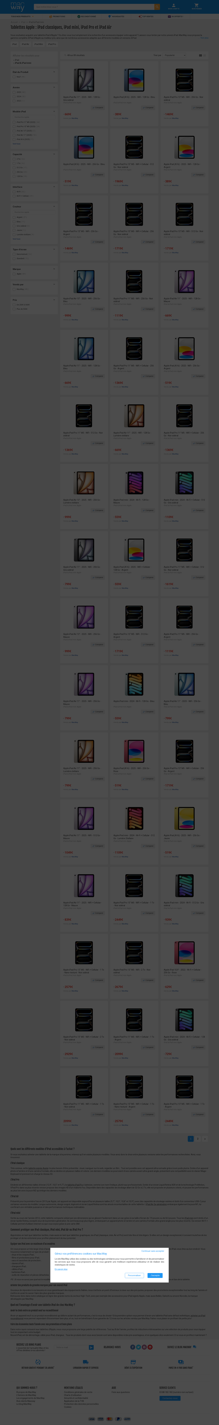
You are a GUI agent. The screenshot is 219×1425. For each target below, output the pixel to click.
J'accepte (155, 1275)
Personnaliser (134, 1275)
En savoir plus (61, 1269)
